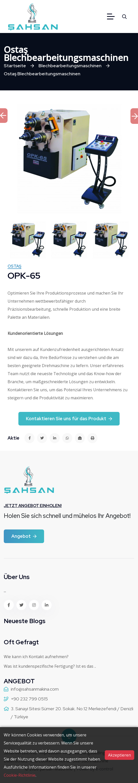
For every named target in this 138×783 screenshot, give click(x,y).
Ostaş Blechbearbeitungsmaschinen (42, 74)
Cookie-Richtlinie (20, 775)
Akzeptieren (119, 755)
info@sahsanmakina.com (35, 689)
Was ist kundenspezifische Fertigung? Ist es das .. (50, 666)
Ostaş (14, 266)
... (5, 590)
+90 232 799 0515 (29, 699)
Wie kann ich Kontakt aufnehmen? (36, 656)
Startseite (15, 65)
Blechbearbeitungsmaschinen (70, 65)
